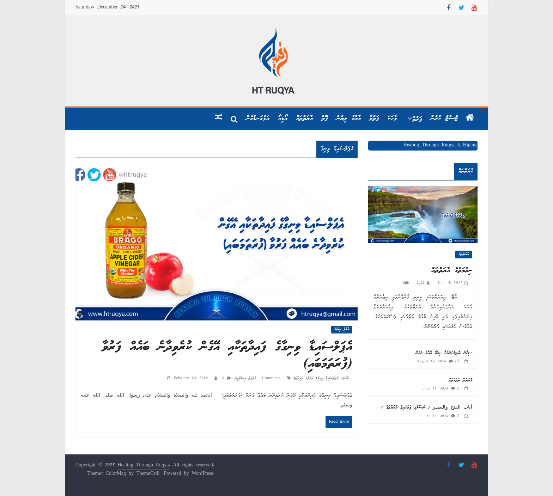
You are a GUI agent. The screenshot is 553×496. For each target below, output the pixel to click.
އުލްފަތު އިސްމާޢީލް (244, 378)
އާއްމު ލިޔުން (348, 118)
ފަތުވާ (374, 118)
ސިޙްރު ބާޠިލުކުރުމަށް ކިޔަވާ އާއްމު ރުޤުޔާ (443, 353)
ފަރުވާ (417, 119)
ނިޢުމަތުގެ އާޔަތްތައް (451, 270)
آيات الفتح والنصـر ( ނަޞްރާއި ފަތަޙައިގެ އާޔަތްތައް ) (426, 407)
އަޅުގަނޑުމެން (257, 118)
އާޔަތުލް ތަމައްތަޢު (460, 380)
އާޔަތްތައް (304, 118)
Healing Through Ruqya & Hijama (440, 145)
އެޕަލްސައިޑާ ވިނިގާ (327, 378)
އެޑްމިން (419, 283)
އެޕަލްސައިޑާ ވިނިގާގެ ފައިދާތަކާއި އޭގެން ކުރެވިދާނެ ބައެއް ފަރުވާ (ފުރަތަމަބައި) (227, 355)
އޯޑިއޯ (282, 118)
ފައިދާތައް (298, 378)
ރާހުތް (346, 378)
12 (457, 362)
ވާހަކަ (392, 118)
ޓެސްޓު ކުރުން (444, 118)
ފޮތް (324, 118)
